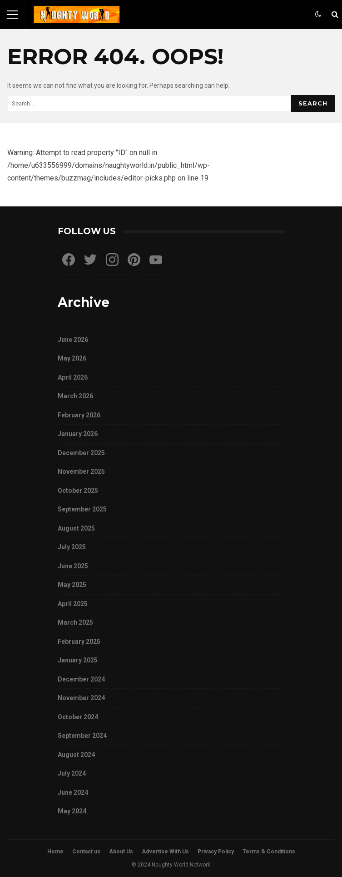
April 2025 (73, 603)
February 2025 (79, 641)
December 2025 (81, 452)
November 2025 (81, 471)
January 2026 (78, 433)
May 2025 (72, 584)
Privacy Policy (216, 851)
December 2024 (81, 679)
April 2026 (73, 377)
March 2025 (75, 622)
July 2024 (72, 773)
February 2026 (79, 415)
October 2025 (78, 490)
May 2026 (72, 358)
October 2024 (78, 717)
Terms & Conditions (269, 851)
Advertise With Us (165, 851)
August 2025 (76, 528)
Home (55, 851)
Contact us (86, 851)
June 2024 (73, 792)
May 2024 (72, 811)
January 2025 (78, 660)
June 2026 (73, 339)
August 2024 (76, 754)
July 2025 (72, 547)
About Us (121, 851)
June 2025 (73, 566)
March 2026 (75, 396)
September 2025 (82, 509)
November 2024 (81, 698)
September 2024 (82, 735)
